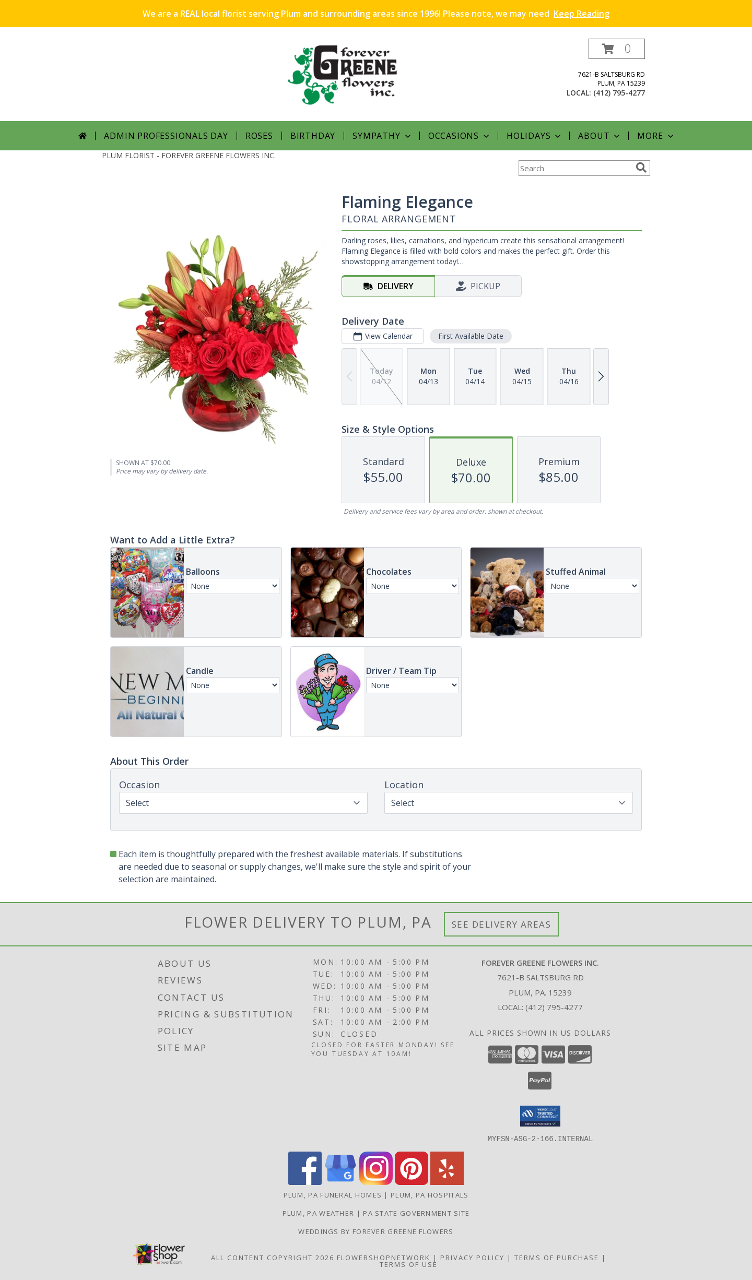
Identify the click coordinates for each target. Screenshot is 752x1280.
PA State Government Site (416, 1212)
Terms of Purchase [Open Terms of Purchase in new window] (556, 1257)
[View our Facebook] (305, 1182)
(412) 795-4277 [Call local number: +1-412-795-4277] (619, 93)
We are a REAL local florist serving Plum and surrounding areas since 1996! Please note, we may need (376, 13)
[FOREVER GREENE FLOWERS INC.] (380, 80)
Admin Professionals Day (166, 135)
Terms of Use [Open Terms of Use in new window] (409, 1264)
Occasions (459, 135)
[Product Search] (575, 168)
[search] (641, 167)
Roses (259, 135)
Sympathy (382, 135)
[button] (617, 49)
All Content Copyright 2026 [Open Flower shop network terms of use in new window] (272, 1257)
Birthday (312, 135)
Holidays (535, 135)
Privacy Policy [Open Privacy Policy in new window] (472, 1257)
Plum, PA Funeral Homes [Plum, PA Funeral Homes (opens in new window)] (333, 1194)
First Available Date (470, 336)
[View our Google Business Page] (340, 1182)
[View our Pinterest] (411, 1182)
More (656, 135)
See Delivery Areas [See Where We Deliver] (501, 924)
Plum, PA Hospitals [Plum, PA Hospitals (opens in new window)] (429, 1194)
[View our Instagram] (376, 1182)
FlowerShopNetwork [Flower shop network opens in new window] (383, 1257)
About (600, 135)
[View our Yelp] (447, 1182)
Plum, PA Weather (319, 1212)
